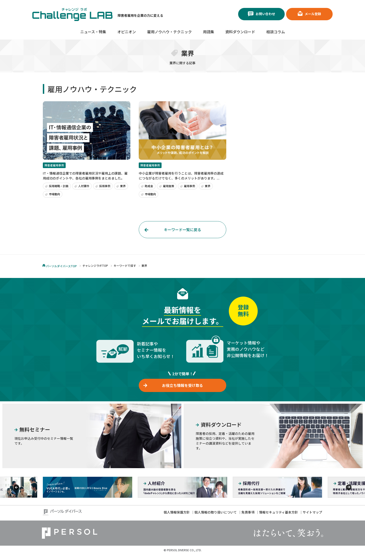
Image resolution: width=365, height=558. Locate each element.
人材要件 (83, 186)
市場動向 (54, 194)
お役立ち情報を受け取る (182, 387)
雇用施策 (168, 186)
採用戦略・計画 (58, 186)
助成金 (149, 186)
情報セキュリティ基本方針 (278, 515)
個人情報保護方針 (177, 515)
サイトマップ (312, 515)
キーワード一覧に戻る (182, 229)
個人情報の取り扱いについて (215, 515)
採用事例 (104, 186)
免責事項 (247, 515)
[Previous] (16, 491)
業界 (123, 186)
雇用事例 (189, 186)
